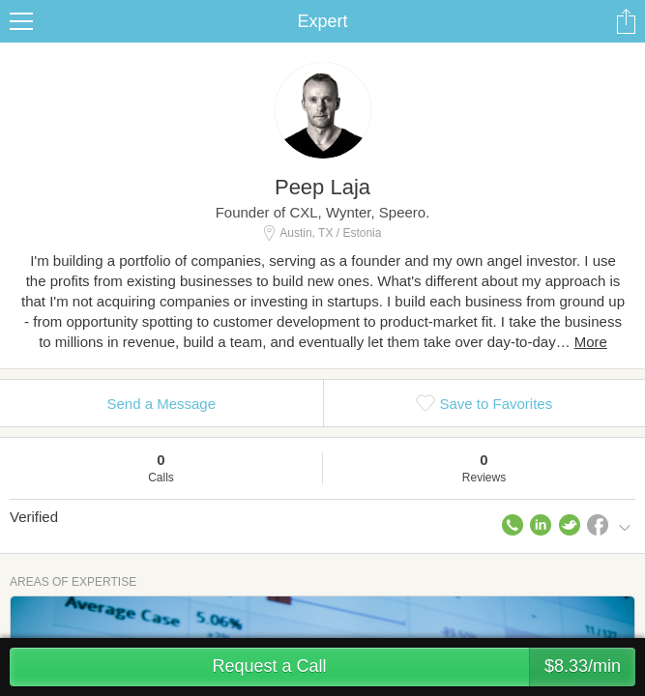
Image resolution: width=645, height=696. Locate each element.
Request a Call (423, 667)
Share (625, 21)
